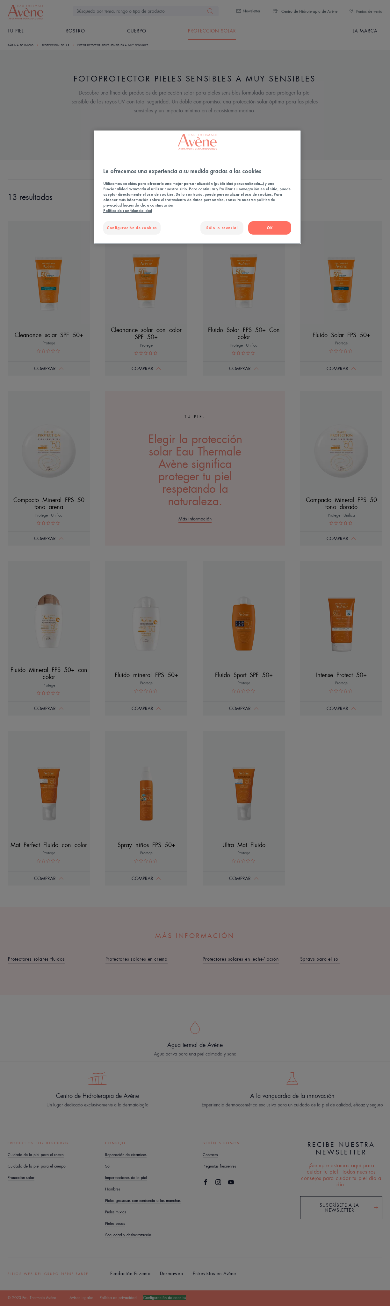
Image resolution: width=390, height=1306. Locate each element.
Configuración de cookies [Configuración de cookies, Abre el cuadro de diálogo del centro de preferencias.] (132, 227)
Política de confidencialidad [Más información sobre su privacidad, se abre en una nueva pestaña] (127, 210)
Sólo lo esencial (221, 227)
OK (269, 227)
